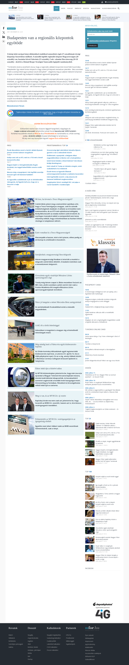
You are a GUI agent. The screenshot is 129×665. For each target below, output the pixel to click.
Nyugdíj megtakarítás (54, 635)
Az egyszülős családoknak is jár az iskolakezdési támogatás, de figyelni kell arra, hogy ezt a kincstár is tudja (25, 181)
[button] (102, 2)
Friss (56, 8)
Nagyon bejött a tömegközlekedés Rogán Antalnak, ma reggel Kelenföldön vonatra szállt (107, 452)
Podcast (70, 8)
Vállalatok (11, 27)
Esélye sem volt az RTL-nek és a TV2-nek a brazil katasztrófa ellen (108, 434)
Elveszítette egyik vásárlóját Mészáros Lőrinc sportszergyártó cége (106, 530)
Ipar (29, 656)
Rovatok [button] (86, 8)
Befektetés (12, 641)
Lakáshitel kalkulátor (53, 644)
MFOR (15, 8)
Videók (63, 8)
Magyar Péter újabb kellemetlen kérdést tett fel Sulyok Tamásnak (106, 460)
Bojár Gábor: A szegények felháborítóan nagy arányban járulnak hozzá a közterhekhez (108, 548)
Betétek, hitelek (33, 647)
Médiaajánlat (89, 638)
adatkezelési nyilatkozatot (99, 41)
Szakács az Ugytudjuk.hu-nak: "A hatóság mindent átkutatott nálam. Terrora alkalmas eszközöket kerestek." (101, 227)
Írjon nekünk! (89, 635)
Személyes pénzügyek (16, 644)
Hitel (29, 644)
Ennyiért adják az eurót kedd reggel (107, 476)
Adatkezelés (89, 647)
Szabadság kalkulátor (54, 638)
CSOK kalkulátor (52, 647)
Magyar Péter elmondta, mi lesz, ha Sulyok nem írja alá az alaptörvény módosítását (102, 204)
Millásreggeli (70, 641)
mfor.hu (68, 635)
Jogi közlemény (90, 644)
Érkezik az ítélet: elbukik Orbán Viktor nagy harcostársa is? (107, 512)
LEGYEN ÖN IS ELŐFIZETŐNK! (45, 123)
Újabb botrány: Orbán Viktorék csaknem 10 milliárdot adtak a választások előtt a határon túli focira (108, 425)
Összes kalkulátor (52, 650)
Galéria (11, 647)
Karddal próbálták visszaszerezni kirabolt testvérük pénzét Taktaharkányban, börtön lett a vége (101, 197)
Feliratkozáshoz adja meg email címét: (100, 31)
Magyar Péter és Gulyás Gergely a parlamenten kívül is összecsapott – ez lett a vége (107, 557)
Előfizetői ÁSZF (90, 656)
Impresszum (89, 641)
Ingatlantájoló (70, 644)
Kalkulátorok (95, 8)
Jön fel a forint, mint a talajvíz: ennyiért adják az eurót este (105, 503)
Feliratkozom (92, 45)
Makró (11, 635)
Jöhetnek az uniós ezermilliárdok (95, 219)
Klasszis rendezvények (109, 8)
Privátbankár (70, 638)
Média (30, 653)
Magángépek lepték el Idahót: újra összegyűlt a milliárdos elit (104, 163)
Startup (30, 659)
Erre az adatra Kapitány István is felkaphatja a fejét (106, 520)
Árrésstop (78, 8)
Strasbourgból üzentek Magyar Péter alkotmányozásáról (108, 538)
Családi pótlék (51, 641)
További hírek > (91, 183)
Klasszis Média (90, 650)
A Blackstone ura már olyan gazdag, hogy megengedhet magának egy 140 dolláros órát (104, 154)
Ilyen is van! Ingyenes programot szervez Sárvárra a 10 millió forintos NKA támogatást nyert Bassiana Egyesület (102, 212)
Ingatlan (30, 641)
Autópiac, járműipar (34, 650)
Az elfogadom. (102, 41)
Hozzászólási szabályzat (93, 653)
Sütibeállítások (90, 659)
